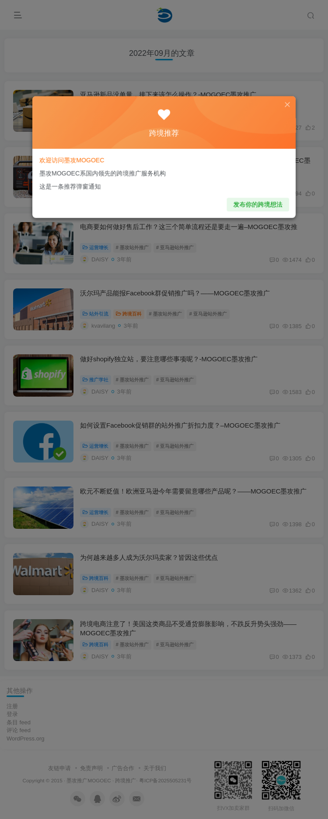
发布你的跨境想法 (249, 200)
